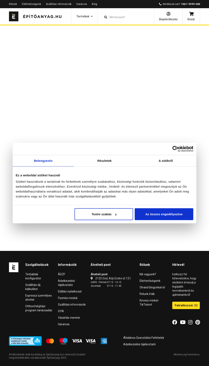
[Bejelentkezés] (168, 16)
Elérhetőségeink (31, 4)
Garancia (81, 4)
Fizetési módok (68, 298)
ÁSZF (61, 274)
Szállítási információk (58, 4)
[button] (84, 16)
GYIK (61, 311)
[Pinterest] (197, 322)
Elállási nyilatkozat (70, 291)
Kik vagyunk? (148, 274)
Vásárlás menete (69, 317)
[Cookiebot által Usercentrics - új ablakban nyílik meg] (175, 149)
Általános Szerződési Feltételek (143, 337)
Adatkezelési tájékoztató (139, 344)
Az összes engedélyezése (164, 214)
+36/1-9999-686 (190, 4)
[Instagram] (190, 322)
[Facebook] (174, 322)
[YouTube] (183, 322)
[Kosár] (191, 16)
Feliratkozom (186, 305)
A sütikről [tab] (166, 160)
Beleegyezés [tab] (43, 160)
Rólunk (13, 4)
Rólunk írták (147, 294)
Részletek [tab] (104, 160)
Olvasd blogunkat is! (152, 287)
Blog (94, 4)
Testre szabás (104, 214)
